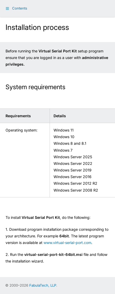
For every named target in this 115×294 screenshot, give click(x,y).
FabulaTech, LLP (42, 285)
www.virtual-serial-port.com (67, 242)
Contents (19, 8)
